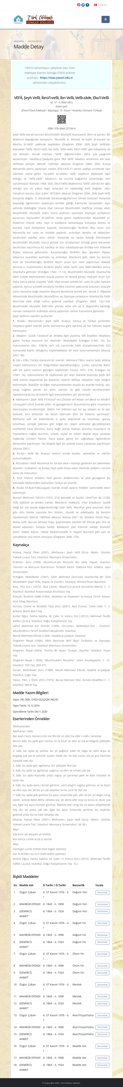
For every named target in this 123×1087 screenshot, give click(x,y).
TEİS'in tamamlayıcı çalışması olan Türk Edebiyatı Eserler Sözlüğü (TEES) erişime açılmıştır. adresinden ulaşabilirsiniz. (50, 75)
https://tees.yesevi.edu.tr (56, 77)
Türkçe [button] (100, 4)
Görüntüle (102, 892)
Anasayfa (19, 41)
